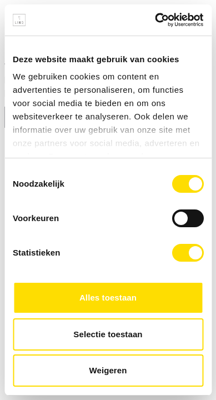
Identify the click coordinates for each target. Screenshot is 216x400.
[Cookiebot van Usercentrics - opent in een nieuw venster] (155, 20)
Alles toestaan (108, 297)
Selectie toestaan (107, 334)
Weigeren (108, 370)
